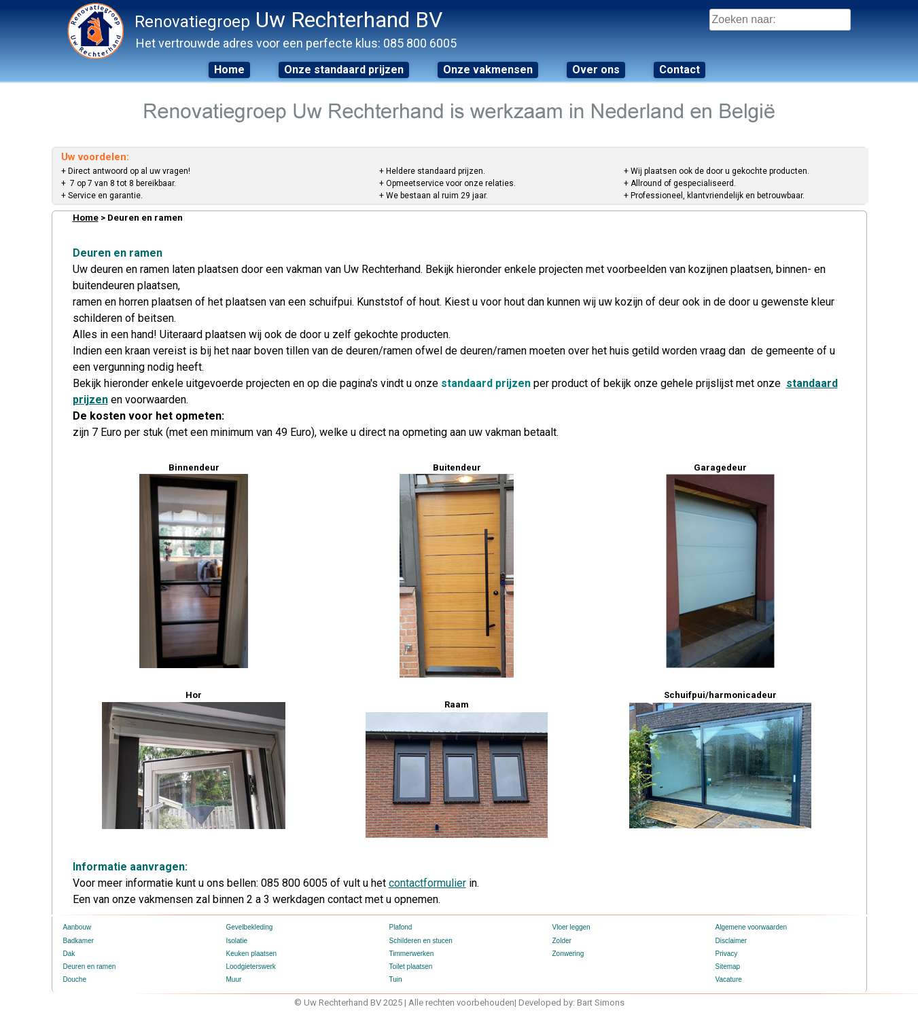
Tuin (395, 979)
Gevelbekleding (249, 927)
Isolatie (237, 940)
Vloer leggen (571, 927)
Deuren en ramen (89, 966)
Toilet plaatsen (411, 966)
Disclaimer (731, 940)
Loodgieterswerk (251, 966)
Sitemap (728, 966)
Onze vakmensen (488, 69)
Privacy (727, 953)
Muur (234, 979)
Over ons (596, 69)
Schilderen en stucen (421, 940)
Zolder (561, 940)
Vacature (729, 979)
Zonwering (568, 953)
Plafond (400, 927)
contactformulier (427, 883)
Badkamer (78, 940)
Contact (679, 69)
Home (229, 69)
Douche (74, 979)
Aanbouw (77, 927)
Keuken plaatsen (251, 953)
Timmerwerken (411, 953)
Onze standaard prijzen (344, 69)
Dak (69, 953)
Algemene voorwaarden (752, 927)
